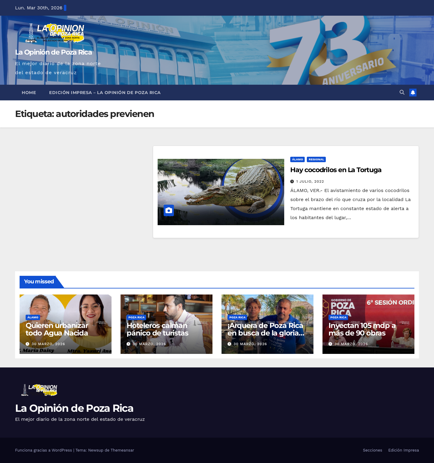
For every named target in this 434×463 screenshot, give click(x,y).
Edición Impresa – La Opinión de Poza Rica (105, 92)
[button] (402, 92)
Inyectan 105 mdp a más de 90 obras (362, 329)
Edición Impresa (403, 450)
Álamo (297, 159)
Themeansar (122, 450)
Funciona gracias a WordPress (44, 450)
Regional (316, 159)
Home (29, 92)
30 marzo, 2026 (48, 344)
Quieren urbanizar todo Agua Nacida (57, 329)
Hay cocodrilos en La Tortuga (335, 170)
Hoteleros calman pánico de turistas (157, 329)
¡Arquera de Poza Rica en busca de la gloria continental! (265, 333)
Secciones (372, 450)
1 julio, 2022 (310, 181)
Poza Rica (136, 317)
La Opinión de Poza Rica (53, 52)
